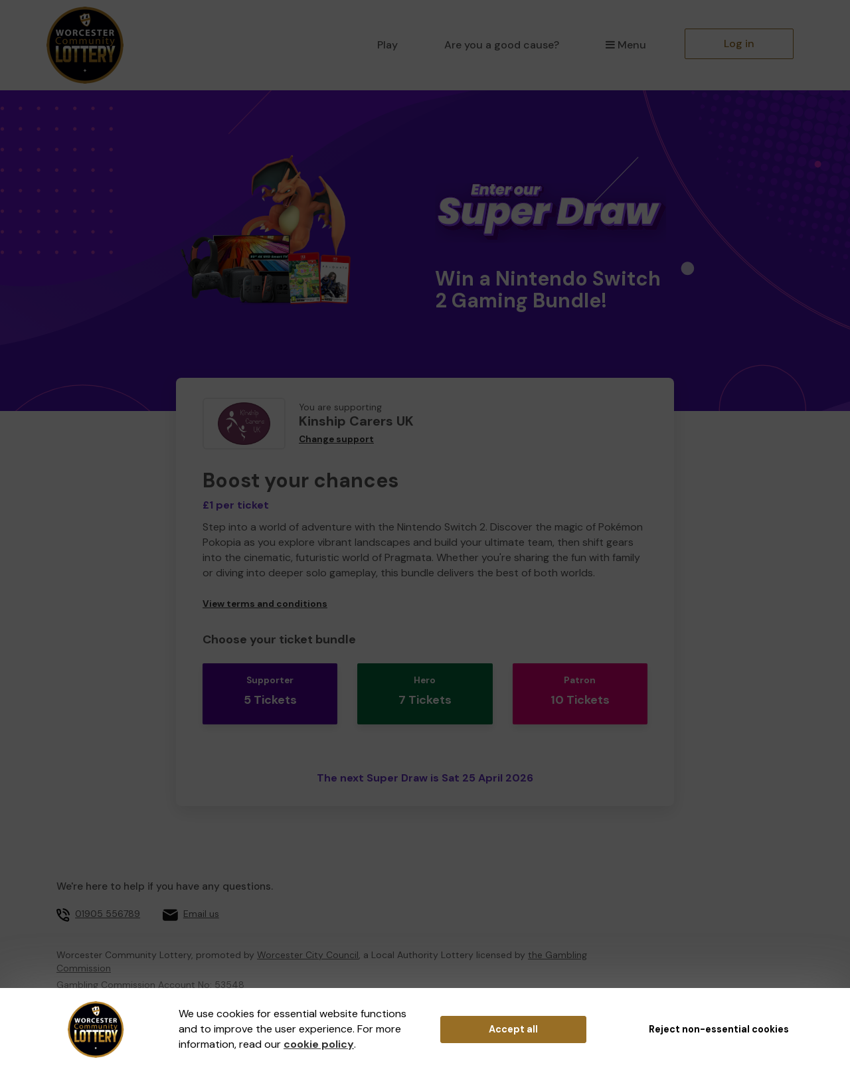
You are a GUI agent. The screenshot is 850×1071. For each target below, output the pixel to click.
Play (387, 45)
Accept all (513, 1029)
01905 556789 (107, 891)
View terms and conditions (265, 604)
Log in (739, 43)
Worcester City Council (308, 932)
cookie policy (319, 1044)
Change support (336, 439)
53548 (229, 961)
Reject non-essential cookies (719, 1029)
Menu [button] (626, 45)
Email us (201, 891)
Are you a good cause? (501, 45)
